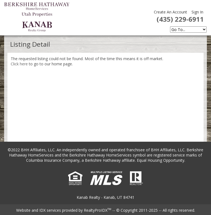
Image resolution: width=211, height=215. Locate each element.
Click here (19, 63)
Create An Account (170, 12)
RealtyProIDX (97, 210)
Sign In (197, 12)
